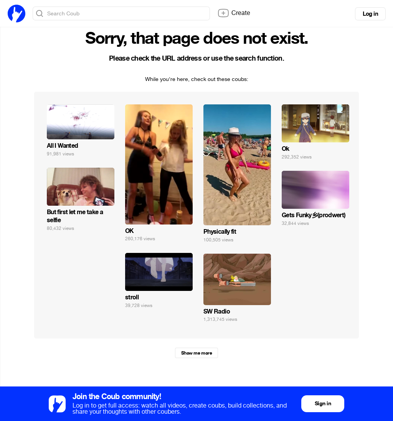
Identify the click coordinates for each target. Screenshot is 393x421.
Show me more (196, 353)
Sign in (323, 403)
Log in (370, 14)
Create (233, 13)
